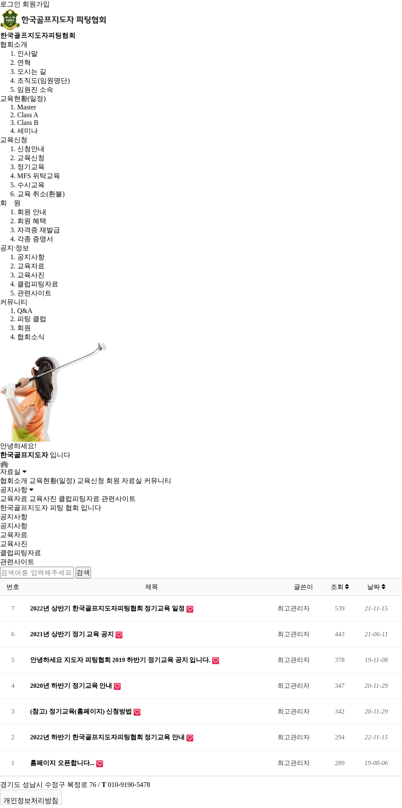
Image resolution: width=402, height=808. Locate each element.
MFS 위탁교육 (38, 175)
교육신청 (13, 139)
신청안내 (31, 148)
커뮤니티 (13, 302)
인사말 (27, 53)
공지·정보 (14, 248)
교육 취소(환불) (41, 193)
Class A (27, 114)
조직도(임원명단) (43, 80)
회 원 (10, 203)
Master (26, 107)
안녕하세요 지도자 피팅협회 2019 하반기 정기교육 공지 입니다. (121, 659)
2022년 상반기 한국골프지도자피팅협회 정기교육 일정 (108, 608)
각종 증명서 (35, 239)
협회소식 (31, 336)
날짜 (376, 586)
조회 (340, 586)
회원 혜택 (31, 221)
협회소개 (13, 44)
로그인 (10, 4)
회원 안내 (31, 212)
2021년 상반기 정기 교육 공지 (73, 634)
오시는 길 (31, 71)
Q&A (25, 310)
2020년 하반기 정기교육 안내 (72, 685)
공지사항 (31, 257)
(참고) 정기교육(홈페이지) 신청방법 (82, 711)
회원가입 (36, 4)
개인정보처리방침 (30, 800)
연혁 (24, 62)
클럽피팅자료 (37, 284)
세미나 (27, 130)
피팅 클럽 (31, 318)
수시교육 (31, 184)
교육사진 (31, 275)
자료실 (132, 480)
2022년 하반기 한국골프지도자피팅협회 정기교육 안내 (108, 737)
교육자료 (31, 266)
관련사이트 (34, 293)
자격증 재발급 (38, 230)
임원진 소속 (35, 89)
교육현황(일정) (23, 98)
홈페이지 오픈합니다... (63, 762)
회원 (24, 327)
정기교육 (31, 166)
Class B (27, 122)
